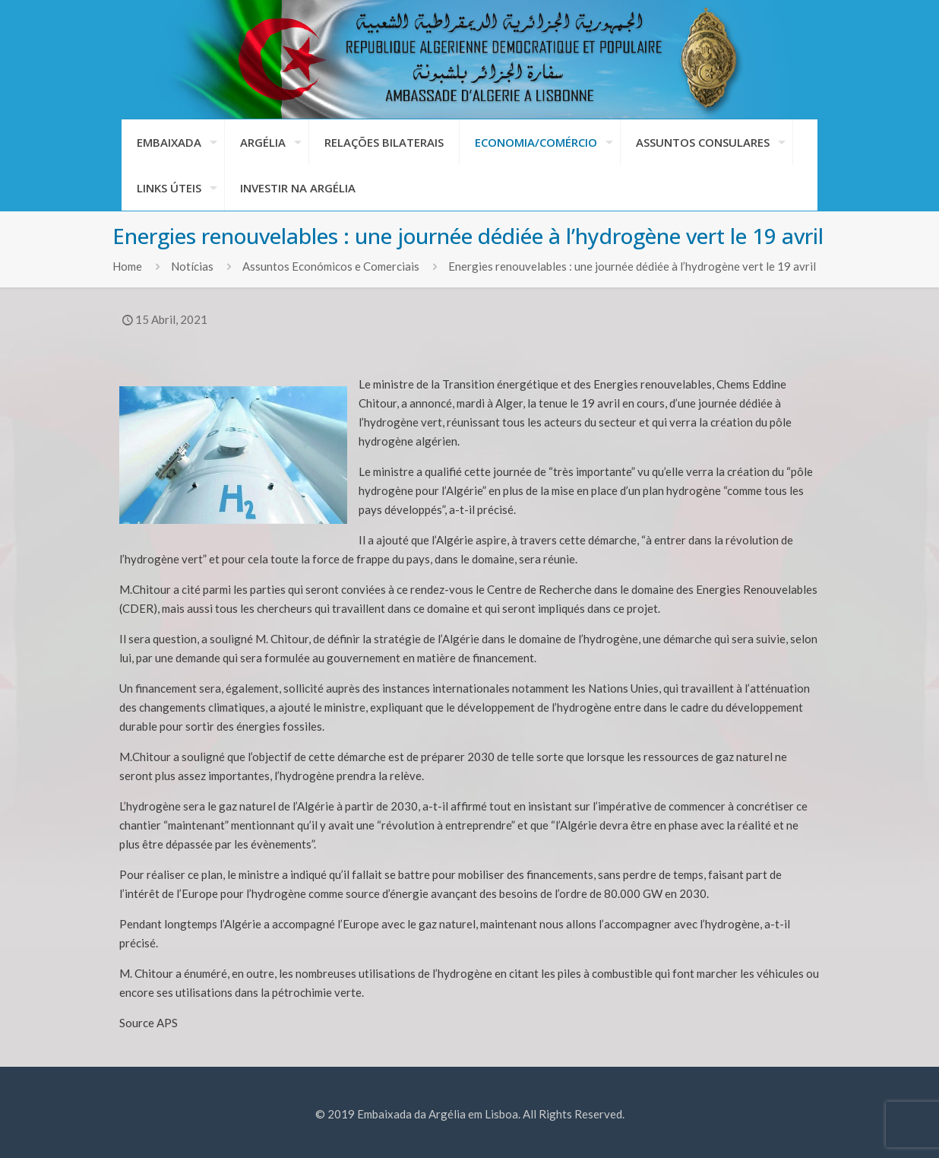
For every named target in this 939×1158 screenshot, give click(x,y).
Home (127, 266)
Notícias (192, 266)
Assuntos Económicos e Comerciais (330, 266)
